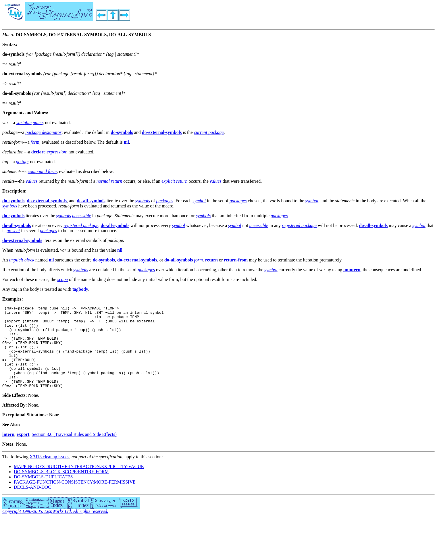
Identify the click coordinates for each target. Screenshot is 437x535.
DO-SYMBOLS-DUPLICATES (43, 493)
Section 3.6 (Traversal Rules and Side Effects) (74, 450)
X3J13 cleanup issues (49, 473)
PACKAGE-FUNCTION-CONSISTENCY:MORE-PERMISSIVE (75, 498)
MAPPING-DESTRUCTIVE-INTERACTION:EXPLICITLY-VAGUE (79, 482)
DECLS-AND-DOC (32, 503)
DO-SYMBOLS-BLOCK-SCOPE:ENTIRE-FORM (61, 488)
